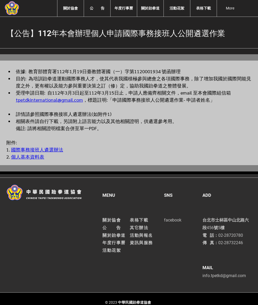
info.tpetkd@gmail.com (224, 275)
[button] (70, 8)
